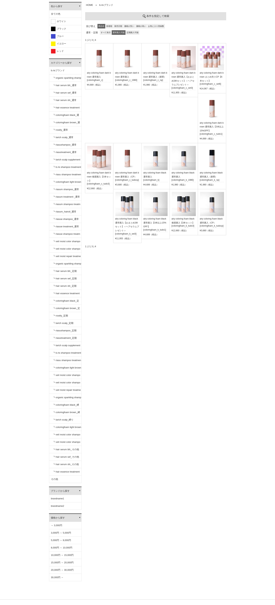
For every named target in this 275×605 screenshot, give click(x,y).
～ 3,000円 (56, 525)
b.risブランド (58, 70)
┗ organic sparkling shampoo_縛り (67, 398)
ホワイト (58, 21)
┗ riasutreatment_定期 (65, 338)
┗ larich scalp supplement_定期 (66, 346)
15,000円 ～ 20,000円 (62, 562)
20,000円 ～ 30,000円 (62, 570)
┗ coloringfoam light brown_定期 (67, 369)
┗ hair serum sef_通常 (65, 92)
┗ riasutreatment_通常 (65, 152)
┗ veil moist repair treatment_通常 (67, 257)
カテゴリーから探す (61, 62)
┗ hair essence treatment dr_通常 (66, 108)
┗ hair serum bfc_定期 (65, 271)
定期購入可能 (132, 32)
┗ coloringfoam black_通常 (66, 116)
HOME (89, 5)
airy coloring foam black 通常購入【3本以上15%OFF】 (154, 222)
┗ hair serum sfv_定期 (64, 286)
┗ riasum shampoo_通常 (66, 189)
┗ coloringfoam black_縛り (66, 406)
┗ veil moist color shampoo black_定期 (66, 376)
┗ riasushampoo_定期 (65, 330)
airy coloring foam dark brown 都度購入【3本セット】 (99, 176)
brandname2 (57, 506)
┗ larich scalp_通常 (63, 137)
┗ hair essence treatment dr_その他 (66, 473)
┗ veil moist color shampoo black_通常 (66, 242)
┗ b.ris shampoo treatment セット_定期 (67, 354)
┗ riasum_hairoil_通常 (64, 211)
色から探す (57, 6)
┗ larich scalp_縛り (63, 419)
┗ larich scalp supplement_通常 (66, 160)
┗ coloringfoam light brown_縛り (67, 428)
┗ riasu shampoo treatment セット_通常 (67, 175)
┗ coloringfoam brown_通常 (66, 123)
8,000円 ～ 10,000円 (62, 547)
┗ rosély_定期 (60, 315)
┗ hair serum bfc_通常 (65, 85)
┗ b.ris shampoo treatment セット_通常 (67, 168)
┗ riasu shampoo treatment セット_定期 (67, 361)
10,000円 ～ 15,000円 (62, 555)
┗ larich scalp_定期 (63, 323)
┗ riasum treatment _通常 (66, 196)
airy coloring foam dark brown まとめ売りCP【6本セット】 (212, 77)
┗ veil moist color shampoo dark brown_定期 (66, 383)
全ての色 (55, 14)
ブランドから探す (60, 491)
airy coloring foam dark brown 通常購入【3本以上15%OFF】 (212, 127)
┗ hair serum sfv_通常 (64, 100)
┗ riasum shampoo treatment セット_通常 (66, 205)
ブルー (57, 36)
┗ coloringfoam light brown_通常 (67, 183)
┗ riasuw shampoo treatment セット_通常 (66, 235)
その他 (54, 479)
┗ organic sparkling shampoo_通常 (67, 79)
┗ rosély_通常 (60, 130)
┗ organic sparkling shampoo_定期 (67, 265)
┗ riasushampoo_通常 (65, 144)
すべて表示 (106, 32)
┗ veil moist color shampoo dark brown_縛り (66, 443)
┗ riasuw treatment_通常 (66, 226)
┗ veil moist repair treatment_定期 (67, 391)
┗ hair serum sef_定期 (65, 278)
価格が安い (129, 26)
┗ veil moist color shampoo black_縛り (66, 435)
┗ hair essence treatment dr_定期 (66, 294)
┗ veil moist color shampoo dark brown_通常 (66, 250)
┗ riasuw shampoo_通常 (66, 219)
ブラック (58, 29)
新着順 (109, 26)
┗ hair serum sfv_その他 (66, 464)
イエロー (58, 44)
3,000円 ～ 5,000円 (61, 532)
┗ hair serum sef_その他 (66, 456)
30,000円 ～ (57, 577)
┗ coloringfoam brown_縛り (66, 413)
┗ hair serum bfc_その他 (66, 449)
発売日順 (118, 26)
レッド (57, 51)
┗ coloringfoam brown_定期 (66, 309)
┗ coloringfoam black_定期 (66, 302)
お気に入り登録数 (156, 26)
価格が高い (141, 26)
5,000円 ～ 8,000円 (61, 540)
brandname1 (57, 498)
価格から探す (58, 517)
